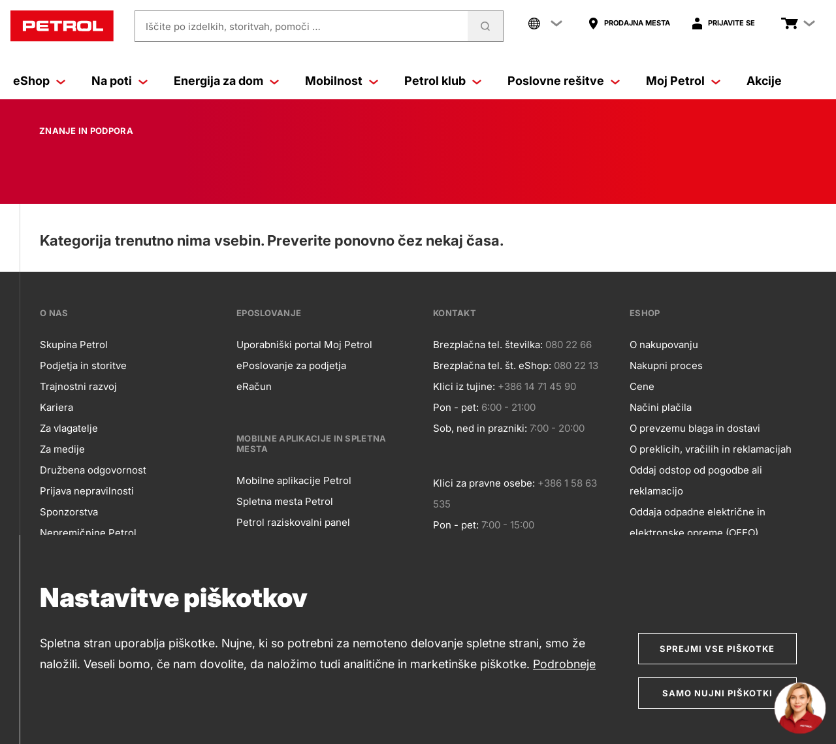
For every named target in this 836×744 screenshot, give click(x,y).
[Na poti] (143, 81)
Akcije (764, 81)
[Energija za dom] (274, 81)
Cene (642, 386)
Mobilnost (333, 81)
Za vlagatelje (69, 428)
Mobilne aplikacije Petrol (293, 480)
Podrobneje (564, 664)
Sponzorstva (69, 512)
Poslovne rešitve (555, 81)
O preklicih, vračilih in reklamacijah (711, 449)
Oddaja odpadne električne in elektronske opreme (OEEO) (697, 522)
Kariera (56, 407)
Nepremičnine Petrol (88, 532)
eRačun (254, 386)
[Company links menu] (545, 23)
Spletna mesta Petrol (284, 501)
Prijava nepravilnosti (87, 491)
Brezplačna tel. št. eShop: (492, 365)
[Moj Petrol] (715, 81)
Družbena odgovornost (93, 470)
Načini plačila (661, 407)
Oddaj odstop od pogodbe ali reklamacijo (696, 480)
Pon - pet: (456, 407)
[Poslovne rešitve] (615, 81)
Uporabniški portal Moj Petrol (304, 344)
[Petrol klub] (476, 81)
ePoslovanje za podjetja (291, 365)
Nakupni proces (666, 365)
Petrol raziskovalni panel (293, 522)
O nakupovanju (664, 344)
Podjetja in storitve (83, 365)
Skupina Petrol (74, 344)
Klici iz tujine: (464, 386)
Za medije (62, 449)
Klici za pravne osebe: (484, 483)
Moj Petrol (675, 81)
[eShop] (60, 81)
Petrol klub (435, 81)
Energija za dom (218, 81)
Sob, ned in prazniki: (480, 428)
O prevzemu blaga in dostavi (695, 428)
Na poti (111, 81)
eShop (31, 81)
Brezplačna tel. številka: (488, 344)
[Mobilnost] (373, 81)
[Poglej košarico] (789, 23)
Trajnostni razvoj (78, 386)
